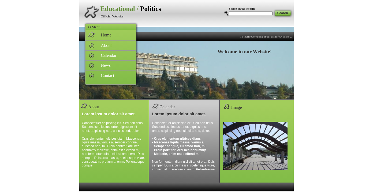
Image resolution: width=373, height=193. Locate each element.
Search (282, 13)
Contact (105, 75)
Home (103, 35)
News (103, 65)
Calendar (106, 55)
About (104, 45)
